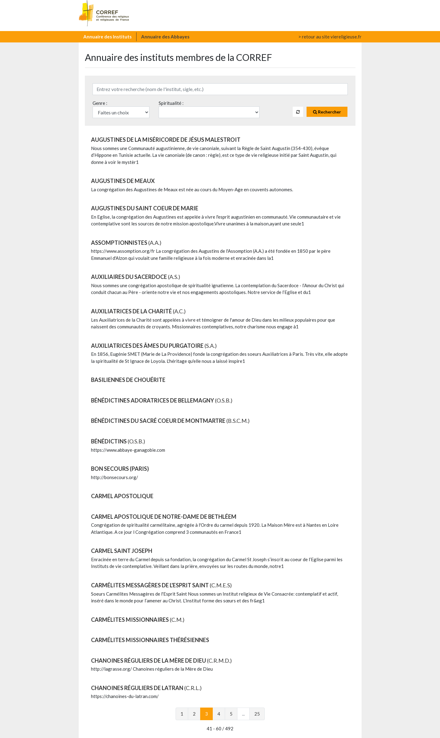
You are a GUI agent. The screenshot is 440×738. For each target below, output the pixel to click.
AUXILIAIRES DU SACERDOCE (135, 276)
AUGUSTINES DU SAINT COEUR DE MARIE (144, 208)
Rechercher (327, 111)
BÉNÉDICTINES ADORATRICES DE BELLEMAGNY (161, 400)
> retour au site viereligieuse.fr (330, 36)
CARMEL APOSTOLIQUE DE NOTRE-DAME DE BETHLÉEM (163, 516)
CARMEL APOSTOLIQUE (122, 496)
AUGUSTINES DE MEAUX (123, 180)
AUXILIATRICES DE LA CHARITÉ (138, 311)
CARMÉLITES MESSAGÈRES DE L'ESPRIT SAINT (161, 585)
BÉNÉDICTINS (118, 441)
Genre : (100, 103)
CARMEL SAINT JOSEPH (121, 550)
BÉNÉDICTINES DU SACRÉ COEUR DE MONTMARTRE (170, 420)
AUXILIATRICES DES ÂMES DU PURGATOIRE (154, 345)
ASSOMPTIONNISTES (126, 242)
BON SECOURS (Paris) (120, 468)
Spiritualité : (171, 103)
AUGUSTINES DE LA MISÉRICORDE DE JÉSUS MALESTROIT (165, 139)
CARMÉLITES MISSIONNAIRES (137, 619)
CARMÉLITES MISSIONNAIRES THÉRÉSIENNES (150, 640)
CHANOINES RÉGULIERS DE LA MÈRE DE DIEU (161, 660)
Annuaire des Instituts (107, 36)
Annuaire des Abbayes (165, 36)
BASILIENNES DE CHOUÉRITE (128, 379)
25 (257, 713)
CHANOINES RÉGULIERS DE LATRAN (146, 687)
